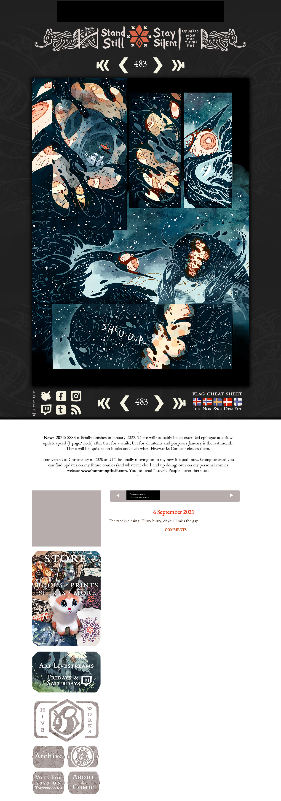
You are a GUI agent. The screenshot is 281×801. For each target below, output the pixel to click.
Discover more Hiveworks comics (139, 495)
